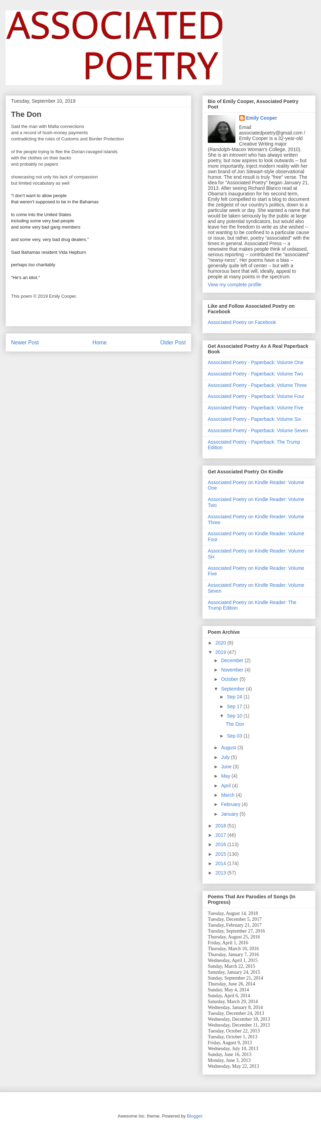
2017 (221, 835)
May (226, 776)
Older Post (173, 342)
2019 (221, 652)
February (231, 804)
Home (100, 342)
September (233, 689)
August (229, 747)
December (232, 660)
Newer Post (25, 342)
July (226, 757)
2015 (221, 854)
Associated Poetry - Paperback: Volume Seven (258, 430)
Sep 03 (235, 736)
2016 (221, 844)
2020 (221, 643)
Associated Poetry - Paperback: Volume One (255, 362)
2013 (221, 873)
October (230, 679)
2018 (221, 825)
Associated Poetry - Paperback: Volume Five (255, 407)
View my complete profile (234, 284)
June (227, 766)
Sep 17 (235, 706)
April (226, 785)
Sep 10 (235, 716)
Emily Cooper (261, 118)
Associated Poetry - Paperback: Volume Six (254, 419)
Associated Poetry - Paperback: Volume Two (255, 374)
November (232, 670)
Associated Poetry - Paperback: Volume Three (257, 385)
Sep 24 (235, 697)
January (230, 814)
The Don (235, 724)
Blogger (194, 1116)
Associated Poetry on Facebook (242, 322)
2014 (221, 863)
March (228, 795)
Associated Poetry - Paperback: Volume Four (256, 396)
